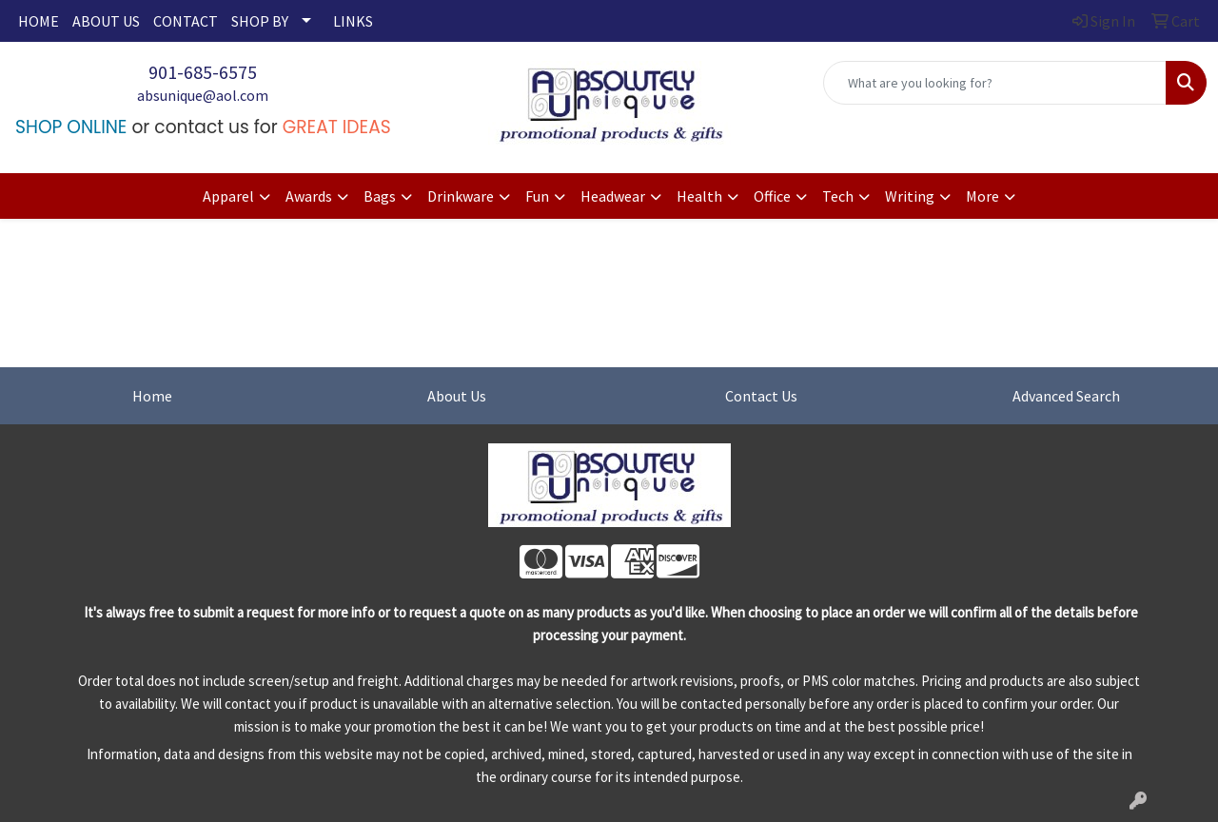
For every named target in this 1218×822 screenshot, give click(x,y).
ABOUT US (106, 20)
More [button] (982, 196)
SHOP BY (259, 20)
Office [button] (772, 196)
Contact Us (761, 395)
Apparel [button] (228, 196)
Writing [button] (909, 196)
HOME (38, 20)
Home (152, 395)
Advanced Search (1066, 395)
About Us (456, 395)
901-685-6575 (202, 72)
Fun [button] (537, 196)
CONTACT (185, 20)
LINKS (353, 20)
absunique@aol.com (202, 95)
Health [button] (699, 196)
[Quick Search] (995, 83)
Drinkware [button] (460, 196)
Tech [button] (838, 196)
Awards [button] (308, 196)
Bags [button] (379, 196)
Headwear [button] (612, 196)
